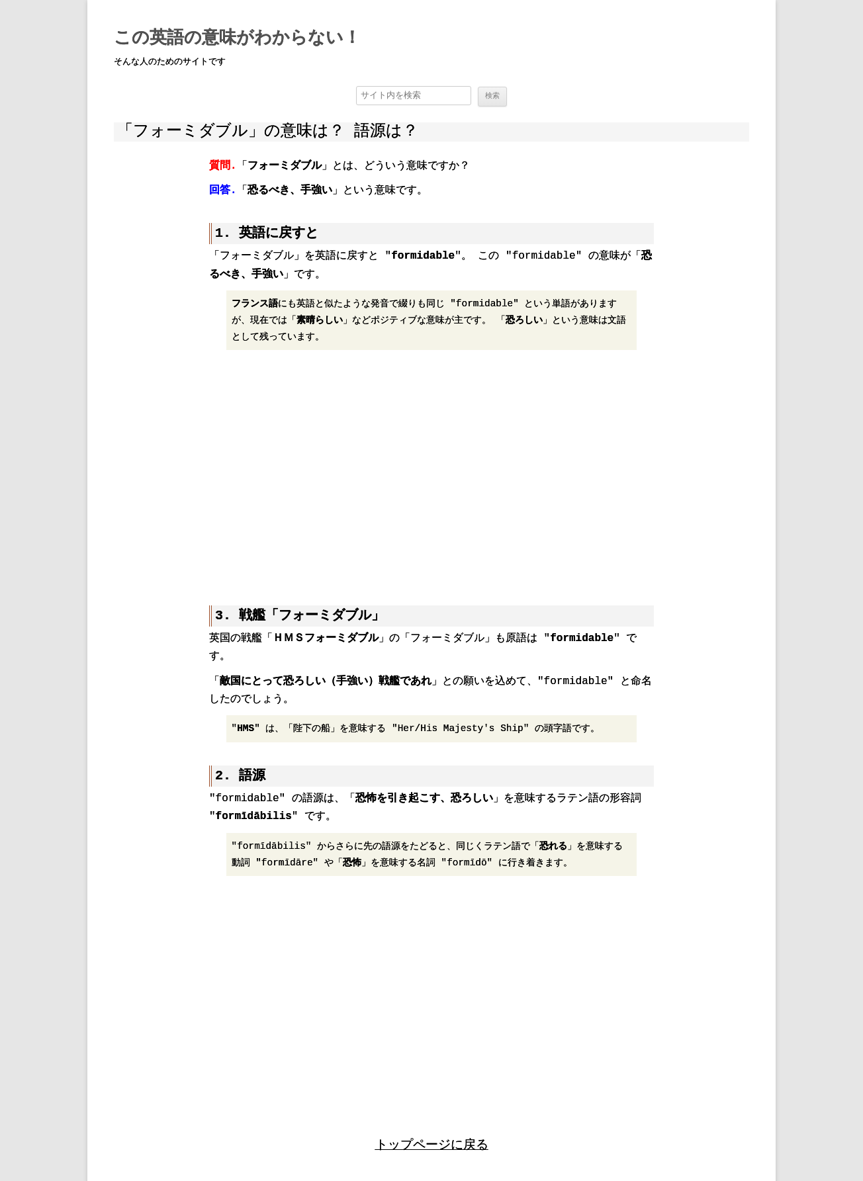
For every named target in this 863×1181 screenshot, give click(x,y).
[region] (431, 470)
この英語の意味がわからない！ (237, 38)
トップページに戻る (431, 1143)
